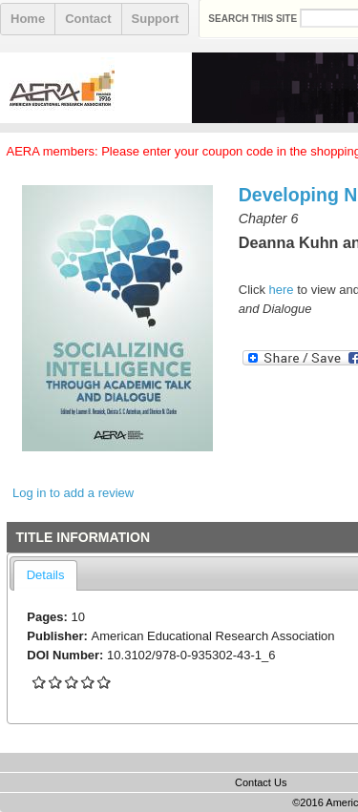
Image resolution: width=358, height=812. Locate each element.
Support (155, 18)
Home (28, 18)
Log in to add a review (73, 493)
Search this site (254, 18)
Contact (88, 18)
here (281, 289)
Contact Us (260, 782)
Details (46, 575)
